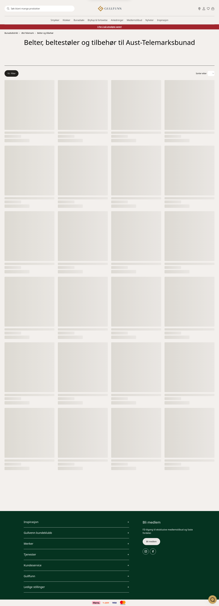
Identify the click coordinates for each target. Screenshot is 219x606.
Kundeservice (32, 565)
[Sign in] (203, 8)
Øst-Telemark (27, 33)
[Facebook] (153, 551)
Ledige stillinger (34, 587)
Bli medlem (151, 541)
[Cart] (212, 8)
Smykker (55, 20)
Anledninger (117, 20)
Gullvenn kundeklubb (38, 533)
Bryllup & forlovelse (98, 20)
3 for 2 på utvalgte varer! (109, 26)
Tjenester (30, 554)
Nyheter (149, 20)
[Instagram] (145, 551)
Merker (28, 543)
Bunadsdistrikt (11, 33)
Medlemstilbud (134, 20)
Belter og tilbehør (45, 33)
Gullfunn (29, 576)
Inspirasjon (162, 20)
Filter (11, 73)
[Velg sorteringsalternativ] (211, 73)
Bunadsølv (79, 20)
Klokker (66, 20)
